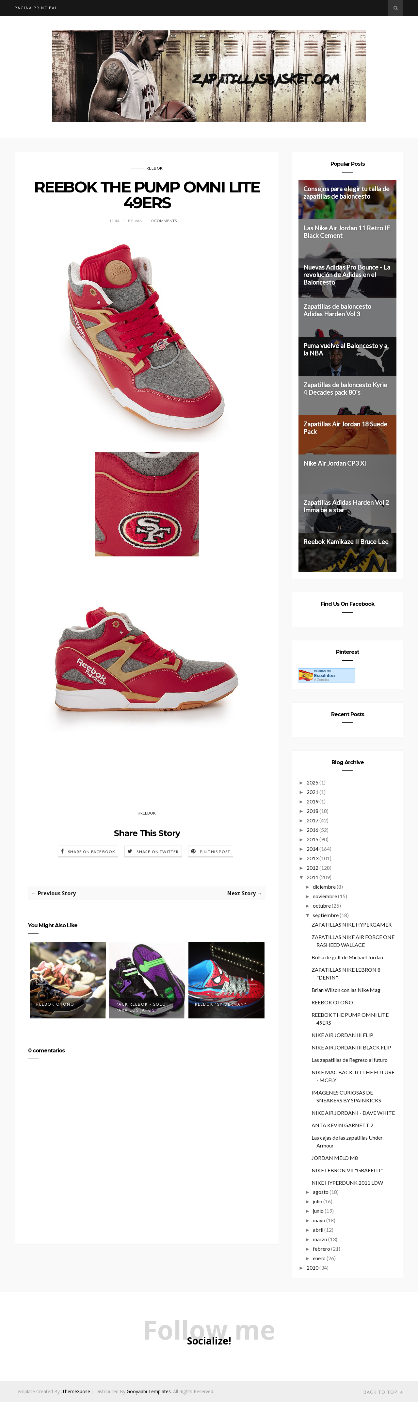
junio (318, 1211)
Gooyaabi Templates (149, 1391)
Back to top (383, 1392)
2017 (312, 820)
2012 (312, 868)
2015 (312, 839)
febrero (321, 1248)
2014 (312, 849)
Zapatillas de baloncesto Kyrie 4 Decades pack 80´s (345, 388)
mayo (319, 1220)
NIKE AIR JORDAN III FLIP (342, 1035)
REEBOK (155, 168)
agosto (321, 1192)
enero (319, 1258)
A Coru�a (321, 680)
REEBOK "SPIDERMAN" (221, 1004)
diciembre (324, 886)
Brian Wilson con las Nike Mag (346, 990)
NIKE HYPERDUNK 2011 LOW (347, 1182)
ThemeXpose (76, 1391)
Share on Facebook (91, 851)
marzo (320, 1239)
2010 (312, 1267)
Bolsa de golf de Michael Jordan (347, 957)
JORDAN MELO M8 (335, 1158)
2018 (312, 811)
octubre (322, 905)
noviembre (325, 896)
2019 (312, 801)
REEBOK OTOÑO (55, 1004)
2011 (312, 877)
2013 (312, 858)
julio (317, 1201)
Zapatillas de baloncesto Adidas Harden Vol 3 (337, 310)
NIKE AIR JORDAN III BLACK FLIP (351, 1047)
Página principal (36, 7)
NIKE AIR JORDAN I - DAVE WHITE (353, 1113)
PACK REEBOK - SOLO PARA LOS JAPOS (141, 1007)
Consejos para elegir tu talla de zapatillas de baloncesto (346, 192)
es (325, 675)
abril (318, 1230)
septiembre (326, 915)
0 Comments (164, 220)
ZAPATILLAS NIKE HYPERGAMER (352, 924)
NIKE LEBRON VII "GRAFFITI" (347, 1170)
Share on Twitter (158, 851)
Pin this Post (215, 851)
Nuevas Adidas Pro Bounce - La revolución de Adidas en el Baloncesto (346, 274)
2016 (312, 830)
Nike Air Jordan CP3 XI (334, 463)
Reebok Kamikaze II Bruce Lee (346, 541)
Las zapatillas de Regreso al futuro (350, 1060)
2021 (312, 792)
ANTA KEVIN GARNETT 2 (342, 1125)
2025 (312, 782)
